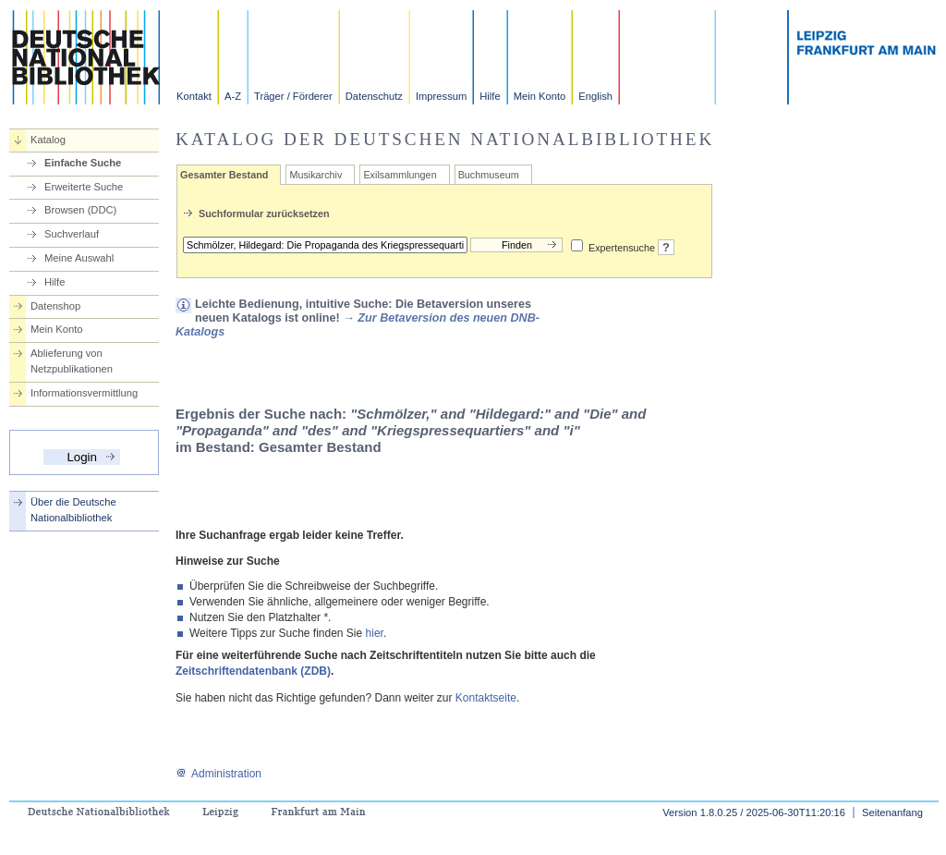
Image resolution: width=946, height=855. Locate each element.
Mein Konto (540, 96)
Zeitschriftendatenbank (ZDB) (253, 671)
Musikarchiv (315, 174)
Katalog (48, 139)
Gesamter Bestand (224, 174)
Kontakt (194, 96)
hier (374, 633)
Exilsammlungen (399, 174)
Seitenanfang (892, 812)
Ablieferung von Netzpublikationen (71, 361)
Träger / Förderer (293, 96)
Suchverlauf (71, 233)
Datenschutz (374, 96)
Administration (218, 773)
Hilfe (489, 96)
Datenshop (55, 305)
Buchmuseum (488, 174)
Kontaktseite (485, 697)
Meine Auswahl (79, 257)
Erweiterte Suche (83, 186)
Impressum (441, 96)
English (595, 96)
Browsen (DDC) (80, 209)
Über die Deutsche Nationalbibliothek (73, 509)
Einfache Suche (82, 162)
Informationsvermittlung (84, 392)
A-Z (232, 96)
